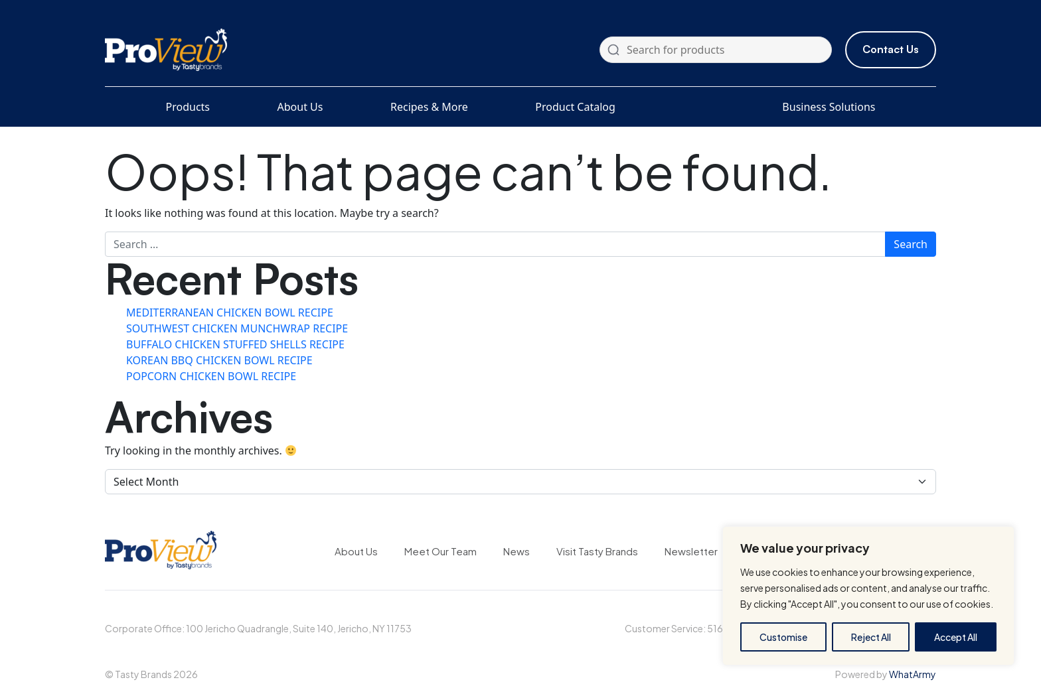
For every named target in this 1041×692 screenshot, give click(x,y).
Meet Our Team (440, 551)
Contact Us (890, 49)
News (516, 551)
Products (188, 107)
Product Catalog (575, 107)
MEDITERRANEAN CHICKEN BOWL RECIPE (229, 312)
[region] (868, 595)
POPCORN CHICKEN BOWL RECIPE (211, 376)
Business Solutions (828, 107)
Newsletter (691, 551)
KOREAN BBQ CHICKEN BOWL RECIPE (219, 360)
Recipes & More (429, 107)
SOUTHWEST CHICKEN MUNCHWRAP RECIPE (237, 328)
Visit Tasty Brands (597, 551)
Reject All (871, 637)
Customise (783, 637)
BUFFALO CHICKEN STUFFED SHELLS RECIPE (235, 344)
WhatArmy (912, 674)
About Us (300, 107)
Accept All (955, 637)
